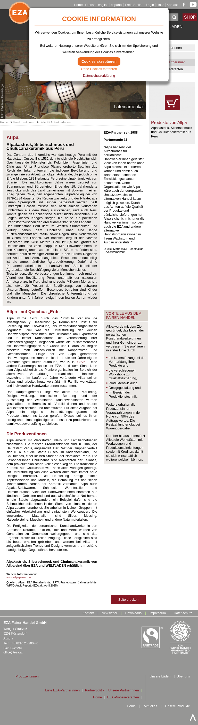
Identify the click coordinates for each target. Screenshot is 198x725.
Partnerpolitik (160, 55)
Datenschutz (183, 613)
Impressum (158, 613)
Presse (90, 5)
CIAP (81, 362)
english (103, 5)
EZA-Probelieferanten (167, 69)
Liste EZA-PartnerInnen (168, 62)
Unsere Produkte (177, 706)
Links (160, 5)
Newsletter (109, 613)
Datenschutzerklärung (99, 76)
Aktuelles (150, 706)
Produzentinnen (23, 122)
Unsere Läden (160, 676)
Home (78, 5)
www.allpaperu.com (18, 577)
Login (150, 5)
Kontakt (172, 5)
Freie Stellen (134, 5)
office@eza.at (12, 652)
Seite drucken (128, 599)
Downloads (133, 613)
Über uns (183, 676)
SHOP (190, 17)
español (116, 5)
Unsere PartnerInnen (166, 48)
